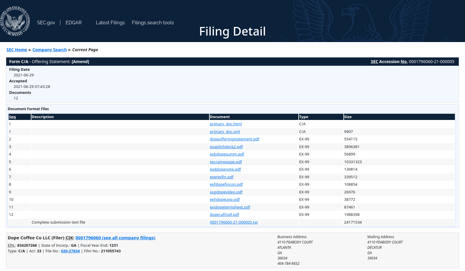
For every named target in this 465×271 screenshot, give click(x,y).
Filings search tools (153, 22)
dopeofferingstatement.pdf (234, 139)
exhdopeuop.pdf (225, 199)
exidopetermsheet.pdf (230, 207)
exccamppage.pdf (226, 161)
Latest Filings (110, 22)
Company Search (50, 49)
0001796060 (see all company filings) (115, 237)
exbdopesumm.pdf (227, 154)
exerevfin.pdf (222, 176)
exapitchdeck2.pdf (226, 146)
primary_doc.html (226, 123)
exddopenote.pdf (225, 169)
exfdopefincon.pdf (226, 184)
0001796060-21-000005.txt (234, 222)
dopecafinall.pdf (224, 214)
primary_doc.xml (225, 131)
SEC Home (17, 49)
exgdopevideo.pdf (226, 192)
